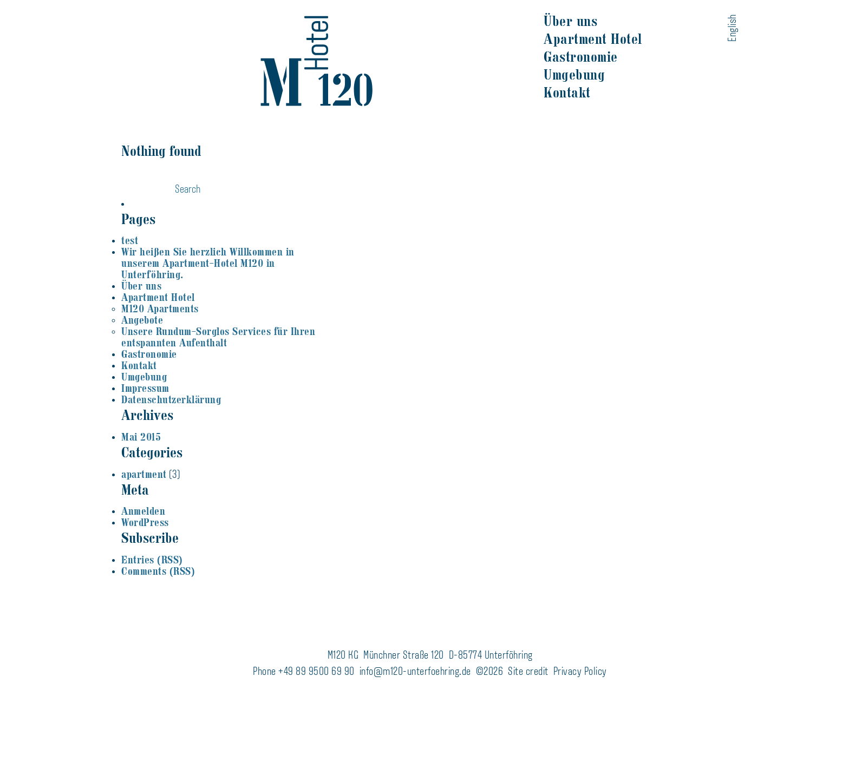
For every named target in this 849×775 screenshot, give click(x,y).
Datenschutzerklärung (171, 399)
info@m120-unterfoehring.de (415, 672)
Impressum (145, 388)
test (129, 240)
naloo (844, 12)
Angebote (142, 320)
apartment (144, 474)
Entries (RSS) (152, 560)
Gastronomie (581, 57)
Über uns (570, 21)
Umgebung (574, 74)
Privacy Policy (580, 672)
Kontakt (567, 92)
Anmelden (143, 511)
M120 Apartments (160, 309)
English (733, 28)
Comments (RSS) (158, 571)
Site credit (528, 672)
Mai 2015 (141, 437)
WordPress (145, 522)
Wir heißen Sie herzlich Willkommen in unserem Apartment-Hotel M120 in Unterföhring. (208, 263)
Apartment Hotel (593, 39)
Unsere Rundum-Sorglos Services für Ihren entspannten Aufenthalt (218, 337)
